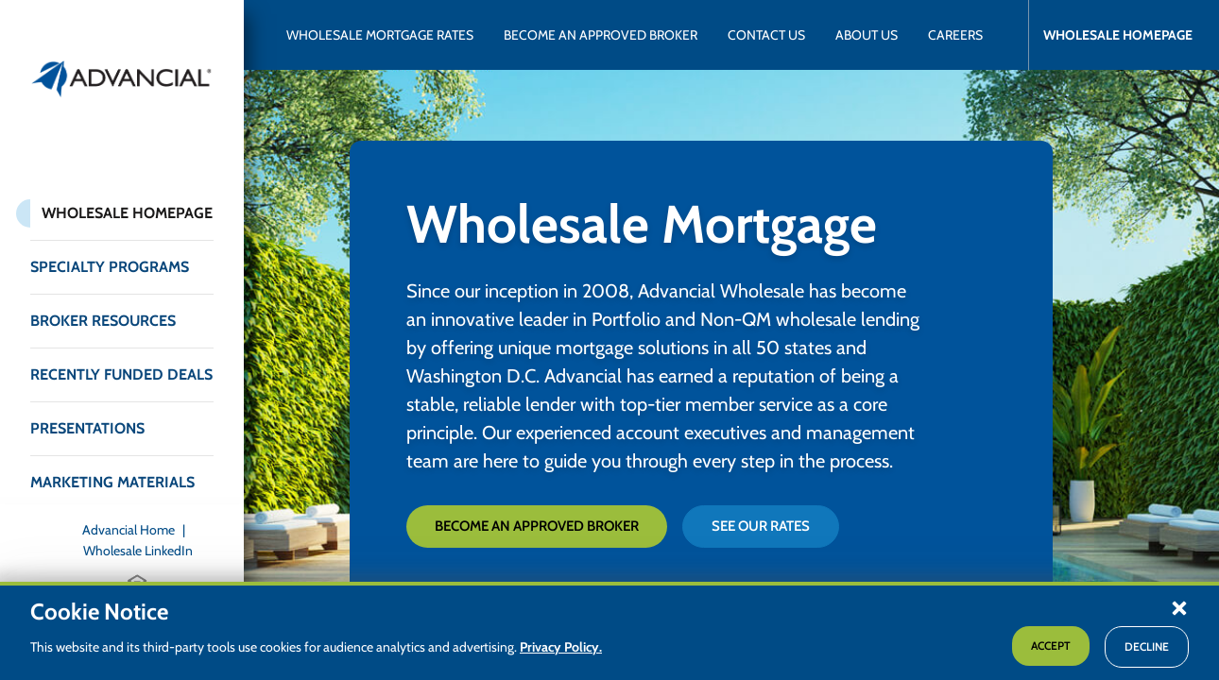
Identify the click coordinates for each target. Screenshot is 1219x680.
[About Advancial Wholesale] (866, 34)
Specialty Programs (109, 267)
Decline (1147, 646)
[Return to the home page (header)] (122, 78)
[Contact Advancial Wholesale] (766, 34)
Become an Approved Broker (537, 526)
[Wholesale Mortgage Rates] (379, 34)
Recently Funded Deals (121, 374)
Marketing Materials (112, 482)
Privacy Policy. (561, 646)
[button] (1179, 607)
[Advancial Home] (137, 529)
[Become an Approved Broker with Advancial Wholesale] (600, 34)
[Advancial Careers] (955, 34)
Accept (1051, 645)
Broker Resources (103, 321)
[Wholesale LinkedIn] (138, 550)
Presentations (87, 428)
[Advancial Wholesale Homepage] (1110, 34)
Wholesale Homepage (127, 213)
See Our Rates (761, 526)
